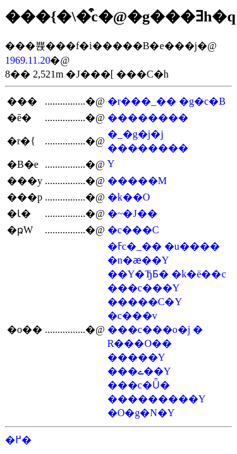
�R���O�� (139, 343)
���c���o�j (149, 329)
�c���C (133, 229)
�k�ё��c (198, 274)
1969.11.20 (27, 60)
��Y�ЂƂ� (138, 274)
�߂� (18, 439)
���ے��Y (139, 371)
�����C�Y (144, 301)
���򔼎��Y (111, 163)
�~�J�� (132, 213)
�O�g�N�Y (141, 412)
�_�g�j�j (135, 134)
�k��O (128, 197)
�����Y (136, 357)
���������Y (156, 398)
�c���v (132, 315)
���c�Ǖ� (138, 385)
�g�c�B (202, 101)
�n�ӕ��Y (138, 260)
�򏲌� (198, 329)
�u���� (192, 246)
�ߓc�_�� (134, 246)
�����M (137, 180)
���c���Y (143, 287)
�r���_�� (141, 101)
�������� (147, 117)
